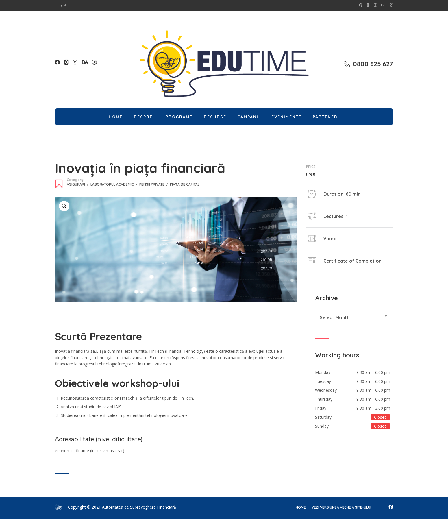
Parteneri (326, 116)
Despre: (144, 116)
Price (311, 167)
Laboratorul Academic (114, 184)
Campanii (248, 116)
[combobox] (354, 317)
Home (116, 116)
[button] (64, 206)
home (301, 507)
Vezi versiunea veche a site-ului (341, 507)
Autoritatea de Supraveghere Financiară (139, 507)
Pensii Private (154, 184)
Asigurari (78, 184)
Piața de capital (184, 184)
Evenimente (286, 116)
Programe (179, 116)
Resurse (215, 116)
